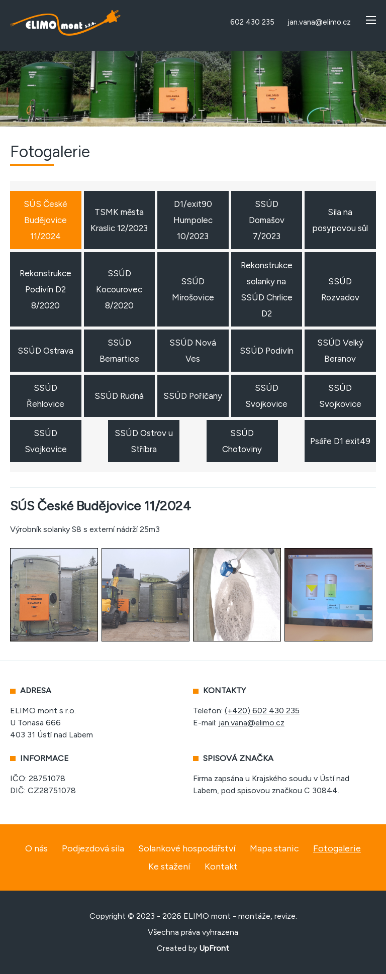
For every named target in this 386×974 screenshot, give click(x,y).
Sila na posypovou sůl (340, 220)
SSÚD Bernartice (119, 351)
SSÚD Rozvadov (340, 289)
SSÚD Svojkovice (266, 396)
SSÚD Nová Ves (192, 351)
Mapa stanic (274, 848)
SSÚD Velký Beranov (340, 351)
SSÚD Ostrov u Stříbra (144, 441)
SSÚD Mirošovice (193, 289)
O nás (36, 848)
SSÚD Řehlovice (45, 396)
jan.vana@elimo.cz (251, 722)
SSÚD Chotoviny (242, 441)
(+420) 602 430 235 (262, 710)
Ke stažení (169, 866)
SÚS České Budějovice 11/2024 (45, 220)
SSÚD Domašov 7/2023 (266, 220)
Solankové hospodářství (187, 848)
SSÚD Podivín (267, 351)
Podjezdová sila (93, 848)
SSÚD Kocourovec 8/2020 (119, 289)
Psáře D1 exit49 (340, 441)
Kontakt (221, 866)
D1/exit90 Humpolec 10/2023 (193, 220)
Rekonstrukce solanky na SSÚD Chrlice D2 (267, 289)
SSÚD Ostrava (45, 351)
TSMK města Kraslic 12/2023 (119, 220)
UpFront (214, 948)
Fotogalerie (337, 848)
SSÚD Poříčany (192, 396)
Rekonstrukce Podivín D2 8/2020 (45, 289)
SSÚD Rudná (119, 396)
